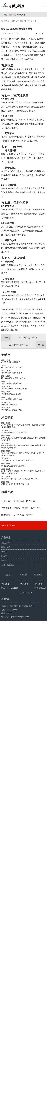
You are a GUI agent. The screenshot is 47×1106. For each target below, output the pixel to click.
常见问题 (22, 15)
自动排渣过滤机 (7, 1020)
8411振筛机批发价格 (27, 345)
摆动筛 (4, 1016)
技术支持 (15, 21)
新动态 (5, 355)
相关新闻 (7, 417)
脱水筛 (4, 1011)
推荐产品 (7, 492)
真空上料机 (5, 998)
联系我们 (12, 981)
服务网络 (24, 21)
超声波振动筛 (23, 1103)
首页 (6, 15)
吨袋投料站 (5, 1002)
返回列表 (40, 33)
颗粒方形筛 (12, 1103)
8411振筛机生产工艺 (19, 337)
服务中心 (13, 15)
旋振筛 (4, 1007)
